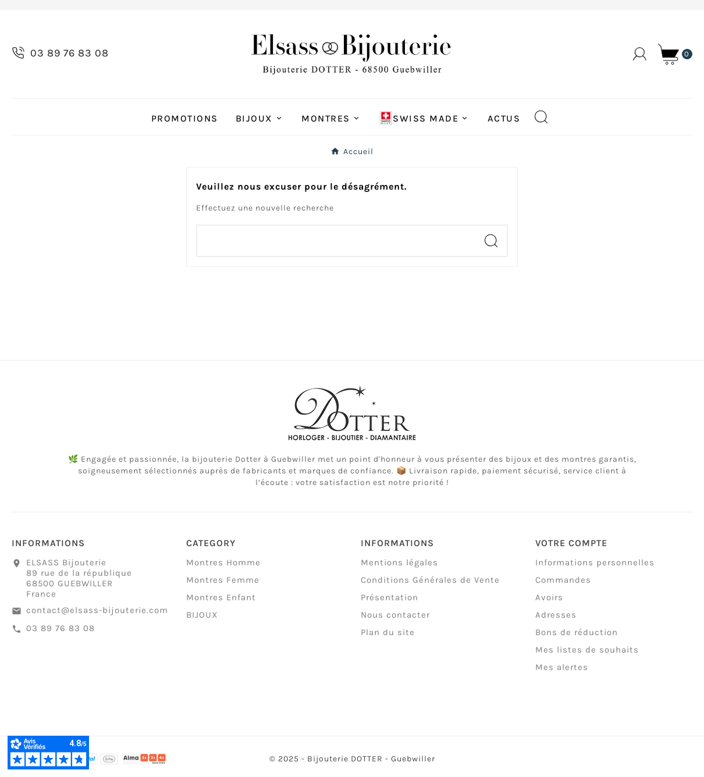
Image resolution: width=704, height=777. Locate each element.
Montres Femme (222, 585)
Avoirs (549, 603)
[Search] (491, 240)
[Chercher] (336, 241)
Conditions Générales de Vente (430, 585)
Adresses (556, 620)
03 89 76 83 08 (60, 634)
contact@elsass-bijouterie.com (97, 616)
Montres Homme (223, 568)
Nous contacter (395, 620)
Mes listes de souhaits (587, 655)
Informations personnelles (595, 568)
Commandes (563, 585)
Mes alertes (561, 673)
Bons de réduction (576, 638)
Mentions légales (399, 568)
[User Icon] (639, 53)
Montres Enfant (221, 603)
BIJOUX (202, 620)
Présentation (389, 603)
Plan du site (388, 638)
